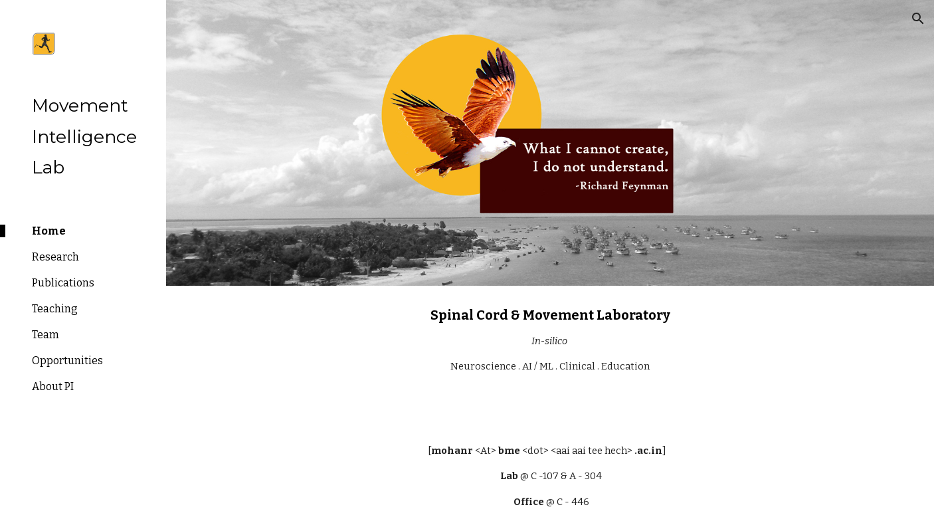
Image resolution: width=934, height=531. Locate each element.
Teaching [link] (55, 308)
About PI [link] (53, 386)
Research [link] (55, 257)
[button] (918, 19)
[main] (550, 353)
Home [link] (49, 231)
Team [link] (45, 334)
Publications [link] (63, 282)
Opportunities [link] (67, 360)
